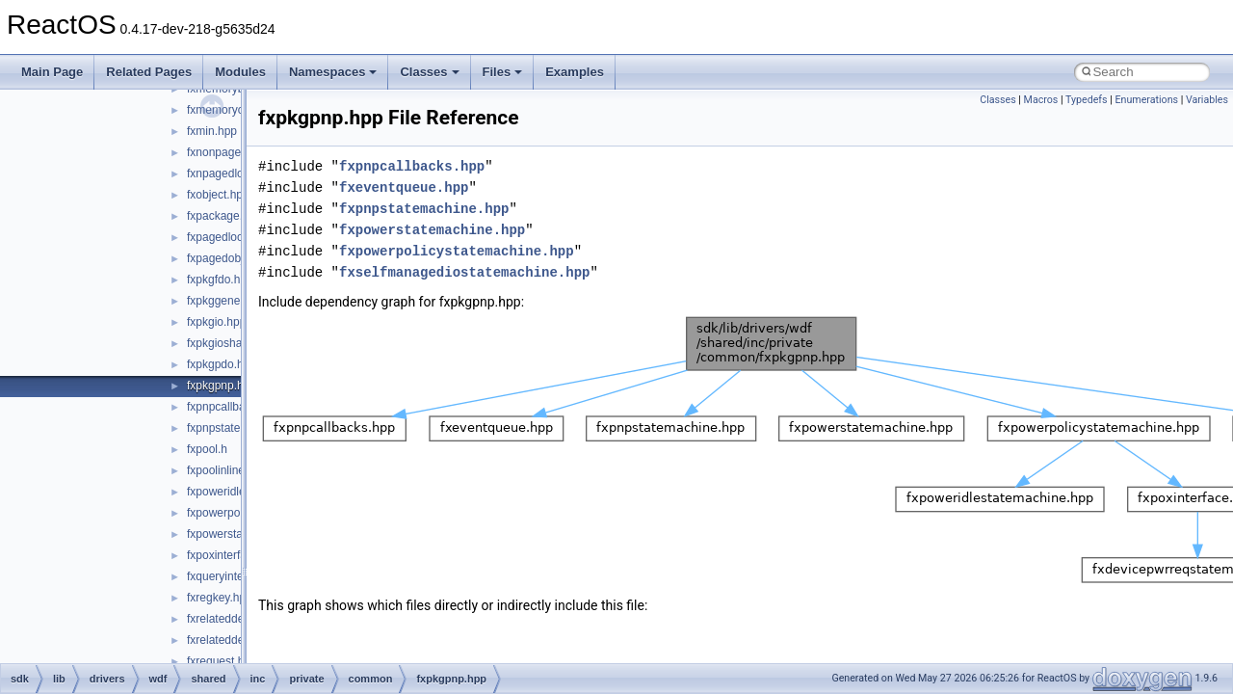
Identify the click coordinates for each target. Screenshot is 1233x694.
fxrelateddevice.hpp (237, 619)
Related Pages (149, 72)
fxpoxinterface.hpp (234, 555)
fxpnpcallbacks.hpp (236, 407)
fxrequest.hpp (222, 661)
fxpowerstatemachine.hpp (432, 230)
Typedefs (1086, 99)
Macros (1041, 99)
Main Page (52, 72)
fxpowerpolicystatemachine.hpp (456, 251)
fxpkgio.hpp (216, 322)
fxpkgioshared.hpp (234, 343)
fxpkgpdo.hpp (221, 364)
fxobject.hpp (218, 194)
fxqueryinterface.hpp (239, 576)
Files (503, 72)
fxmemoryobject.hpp (239, 110)
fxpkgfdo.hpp (220, 279)
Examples (574, 72)
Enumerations (1146, 99)
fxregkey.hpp (219, 597)
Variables (1207, 99)
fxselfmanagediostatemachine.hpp (464, 272)
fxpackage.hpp (224, 216)
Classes (429, 72)
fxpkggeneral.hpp (231, 300)
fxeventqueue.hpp (403, 187)
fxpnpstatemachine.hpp (424, 209)
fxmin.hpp (212, 131)
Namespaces (333, 72)
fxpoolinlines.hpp (230, 470)
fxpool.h (207, 449)
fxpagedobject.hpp (234, 258)
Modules (240, 72)
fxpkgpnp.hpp (221, 385)
